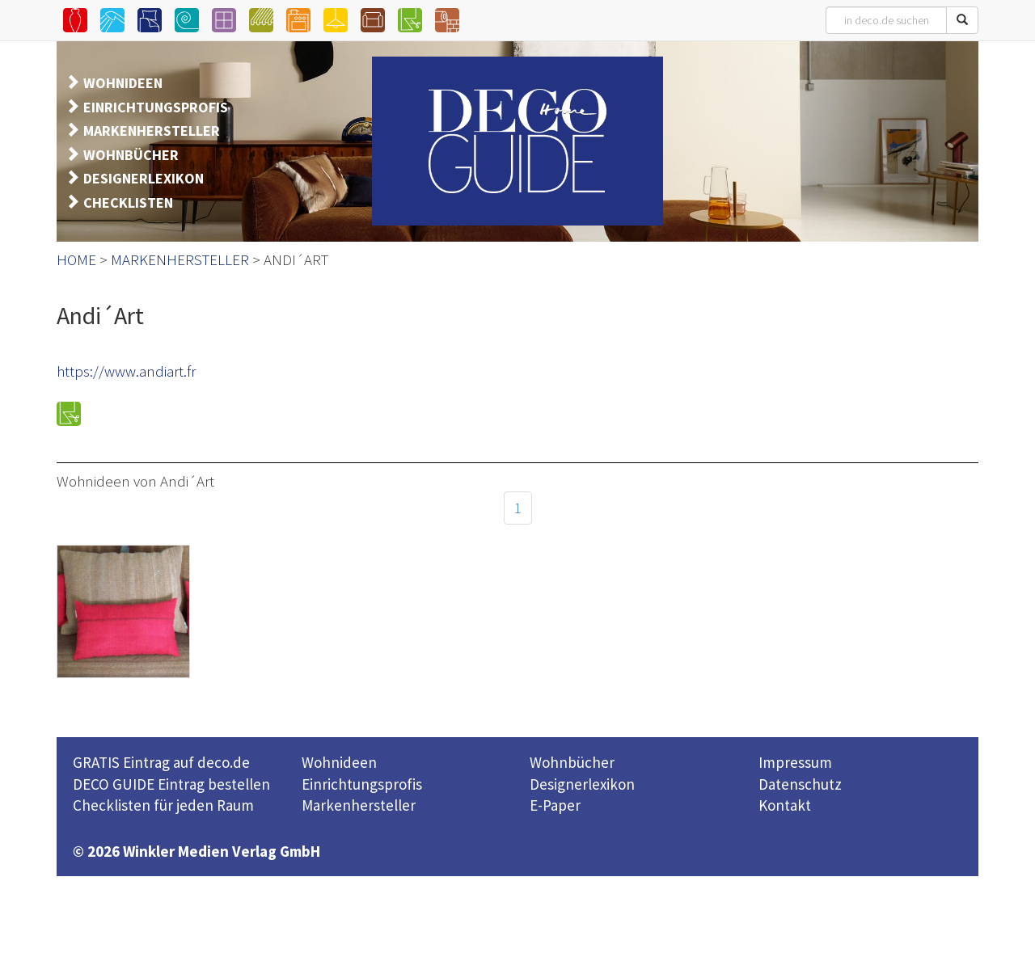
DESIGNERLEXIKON (143, 178)
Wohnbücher (572, 762)
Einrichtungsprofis (362, 784)
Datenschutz (800, 784)
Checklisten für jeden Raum (163, 805)
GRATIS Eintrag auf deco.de (161, 762)
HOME (76, 259)
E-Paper (555, 805)
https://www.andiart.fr (126, 371)
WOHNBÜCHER (131, 154)
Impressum (795, 762)
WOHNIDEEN (123, 83)
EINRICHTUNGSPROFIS (155, 107)
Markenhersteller (359, 805)
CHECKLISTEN (128, 202)
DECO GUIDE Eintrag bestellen (171, 784)
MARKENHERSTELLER (151, 130)
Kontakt (784, 805)
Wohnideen (339, 762)
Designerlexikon (582, 784)
